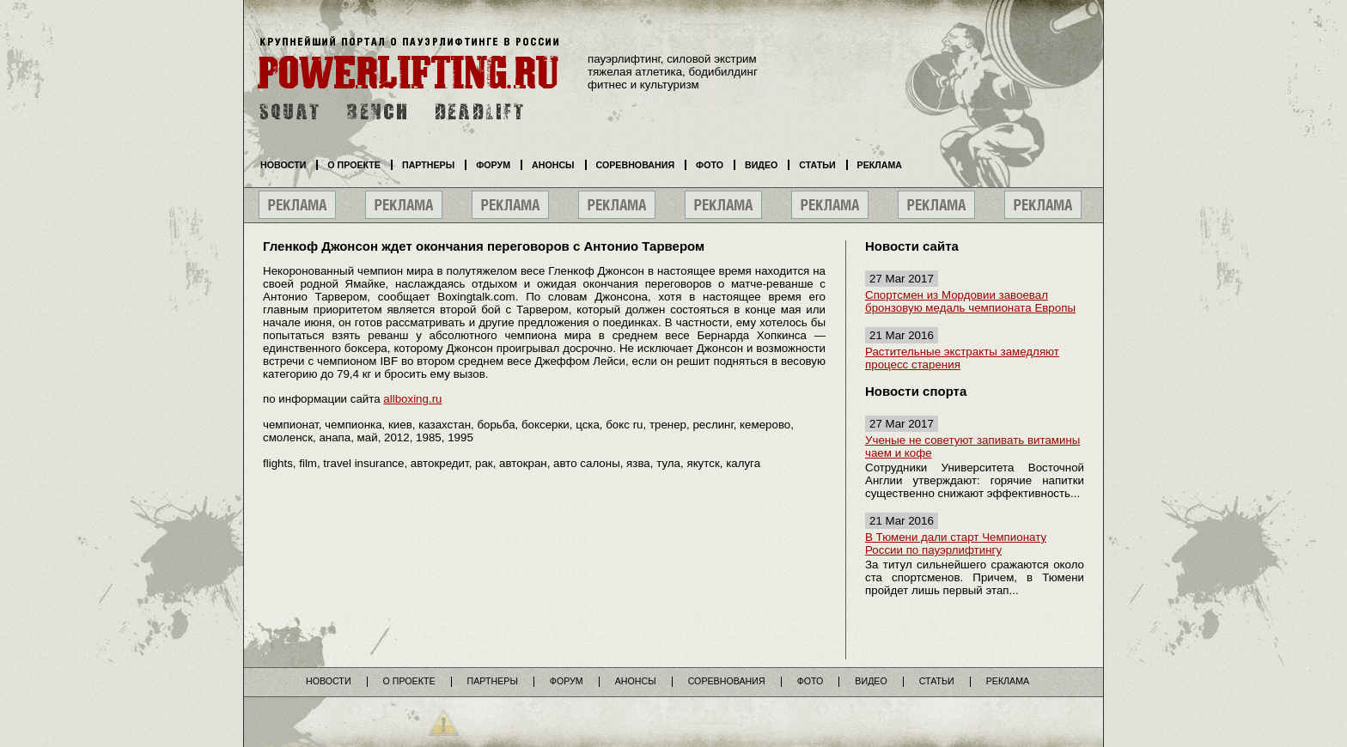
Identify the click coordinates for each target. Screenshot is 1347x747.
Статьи (817, 165)
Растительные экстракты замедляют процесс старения (962, 358)
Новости (283, 165)
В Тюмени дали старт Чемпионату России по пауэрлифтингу (955, 543)
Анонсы (553, 165)
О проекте (354, 165)
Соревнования (635, 165)
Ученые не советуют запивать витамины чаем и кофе (972, 446)
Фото (709, 165)
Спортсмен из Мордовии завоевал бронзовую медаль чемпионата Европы (970, 301)
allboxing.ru (412, 398)
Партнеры (428, 165)
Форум (493, 165)
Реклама (879, 165)
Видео (761, 165)
